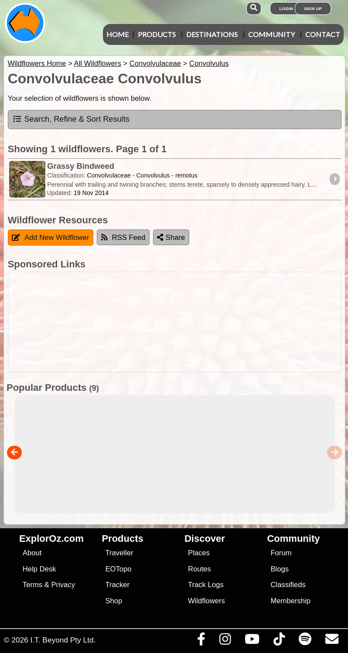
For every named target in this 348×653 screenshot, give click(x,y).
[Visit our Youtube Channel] (252, 641)
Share (171, 237)
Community (271, 34)
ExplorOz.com (51, 538)
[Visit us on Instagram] (225, 641)
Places (199, 553)
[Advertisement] (178, 322)
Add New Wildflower (50, 237)
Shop (113, 601)
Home (117, 34)
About (32, 553)
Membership (290, 601)
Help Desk (39, 569)
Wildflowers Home (37, 63)
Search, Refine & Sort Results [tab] (71, 119)
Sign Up (313, 8)
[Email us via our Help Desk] (331, 641)
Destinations (212, 34)
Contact (322, 34)
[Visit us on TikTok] (279, 641)
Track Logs (206, 585)
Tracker (117, 585)
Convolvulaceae (155, 63)
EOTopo (118, 569)
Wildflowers (206, 601)
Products (157, 34)
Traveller (119, 553)
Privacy (63, 585)
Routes (199, 569)
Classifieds (287, 585)
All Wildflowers (97, 63)
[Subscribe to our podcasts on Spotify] (304, 641)
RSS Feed (123, 237)
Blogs (279, 569)
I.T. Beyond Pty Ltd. (63, 640)
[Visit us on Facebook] (201, 641)
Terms (32, 585)
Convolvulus (209, 63)
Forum (280, 553)
